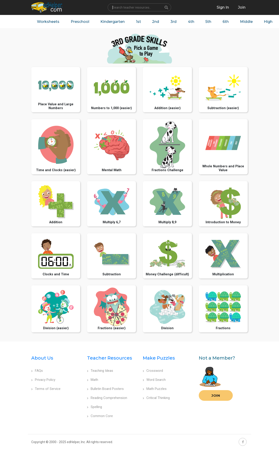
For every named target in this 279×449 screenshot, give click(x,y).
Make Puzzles (159, 358)
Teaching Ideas (100, 371)
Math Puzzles (155, 389)
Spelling (94, 407)
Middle (247, 21)
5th (209, 21)
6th (226, 21)
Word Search (154, 380)
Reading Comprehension (107, 398)
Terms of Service (46, 389)
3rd (174, 21)
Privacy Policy (43, 380)
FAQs (37, 371)
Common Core (100, 416)
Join (215, 396)
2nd (156, 21)
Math (92, 380)
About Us (42, 358)
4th (191, 21)
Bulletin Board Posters (105, 389)
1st (138, 21)
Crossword (153, 371)
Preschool (80, 21)
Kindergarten (113, 21)
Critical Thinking (156, 398)
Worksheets (48, 21)
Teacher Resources (109, 358)
